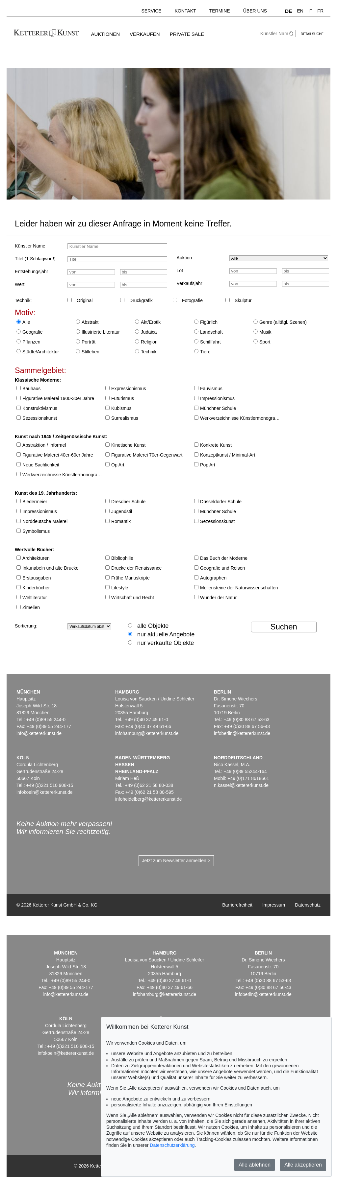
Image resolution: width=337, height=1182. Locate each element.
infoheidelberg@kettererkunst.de (148, 799)
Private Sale (187, 34)
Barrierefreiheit (237, 905)
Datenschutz (308, 905)
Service (151, 10)
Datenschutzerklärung (172, 1145)
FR (320, 10)
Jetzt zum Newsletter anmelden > (176, 860)
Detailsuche (312, 34)
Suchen (283, 626)
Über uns (255, 10)
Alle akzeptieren (303, 1165)
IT (310, 10)
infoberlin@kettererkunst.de (242, 733)
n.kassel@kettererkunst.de (241, 785)
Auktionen (105, 34)
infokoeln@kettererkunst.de (44, 792)
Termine (219, 10)
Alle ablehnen (255, 1165)
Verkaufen (145, 34)
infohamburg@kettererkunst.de (146, 733)
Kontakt (185, 10)
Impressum (273, 905)
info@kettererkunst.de (39, 733)
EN (300, 10)
